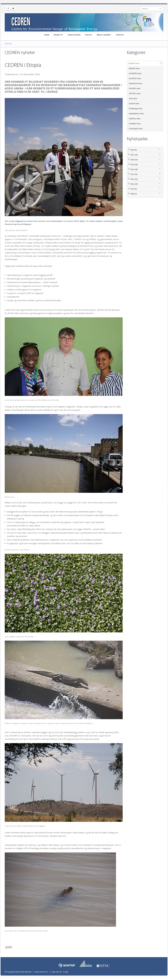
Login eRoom (56, 972)
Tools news (133, 99)
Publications (74, 35)
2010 (134, 189)
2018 (134, 150)
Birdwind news (134, 68)
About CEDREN (104, 35)
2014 (134, 169)
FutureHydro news (136, 129)
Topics (88, 35)
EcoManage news (135, 109)
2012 (134, 179)
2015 (134, 165)
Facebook (8, 8)
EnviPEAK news (135, 79)
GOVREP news (134, 89)
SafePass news (134, 119)
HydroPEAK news (135, 84)
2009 (134, 194)
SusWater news (135, 124)
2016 (134, 160)
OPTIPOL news (134, 94)
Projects (58, 35)
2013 (134, 174)
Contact (120, 35)
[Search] (152, 8)
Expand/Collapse (161, 63)
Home (46, 35)
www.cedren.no (41, 972)
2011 (134, 184)
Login (66, 972)
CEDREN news (133, 63)
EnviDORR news (135, 73)
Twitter (13, 8)
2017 (134, 155)
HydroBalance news (136, 114)
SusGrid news (134, 104)
